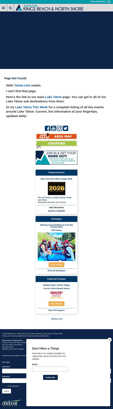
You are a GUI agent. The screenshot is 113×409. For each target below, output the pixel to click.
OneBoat (16, 355)
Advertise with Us (8, 347)
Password (6, 376)
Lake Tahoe (53, 97)
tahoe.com (57, 318)
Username (6, 366)
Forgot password (13, 386)
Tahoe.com (22, 85)
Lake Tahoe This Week (31, 107)
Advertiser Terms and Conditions (13, 349)
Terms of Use (47, 333)
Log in (6, 391)
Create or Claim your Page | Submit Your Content (18, 342)
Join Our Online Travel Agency (12, 345)
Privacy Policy (58, 333)
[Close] (109, 358)
